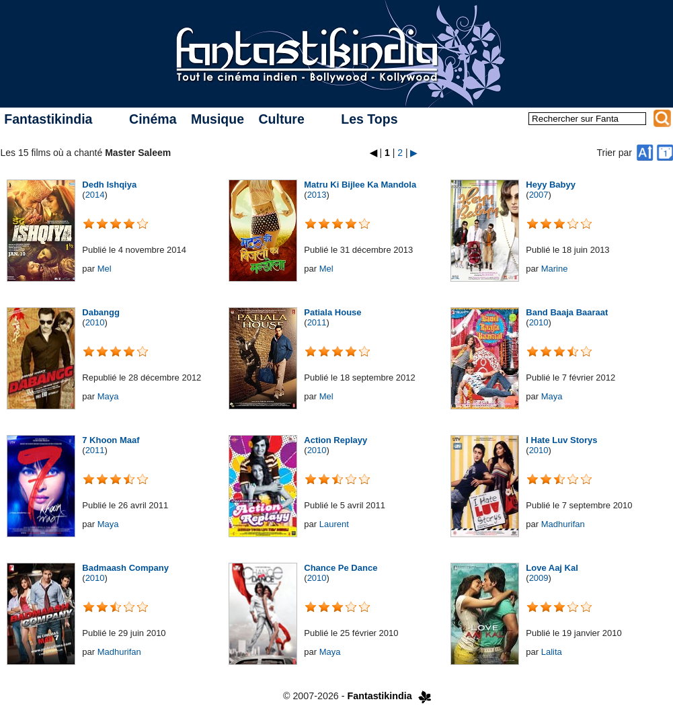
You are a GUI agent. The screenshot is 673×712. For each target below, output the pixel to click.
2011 (317, 322)
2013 (317, 195)
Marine (554, 269)
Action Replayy (335, 440)
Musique (217, 119)
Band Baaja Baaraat (567, 312)
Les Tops (369, 119)
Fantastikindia (48, 119)
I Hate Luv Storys (561, 440)
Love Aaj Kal (552, 568)
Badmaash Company (125, 568)
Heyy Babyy (551, 185)
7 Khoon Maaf (110, 440)
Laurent (334, 524)
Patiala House (332, 312)
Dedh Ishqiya (109, 185)
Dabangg (101, 312)
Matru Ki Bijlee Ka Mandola (360, 185)
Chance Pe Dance (340, 568)
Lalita (551, 652)
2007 (539, 195)
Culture (281, 119)
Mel (104, 269)
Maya (108, 396)
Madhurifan (563, 524)
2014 (95, 195)
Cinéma (152, 119)
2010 (95, 322)
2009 (539, 578)
